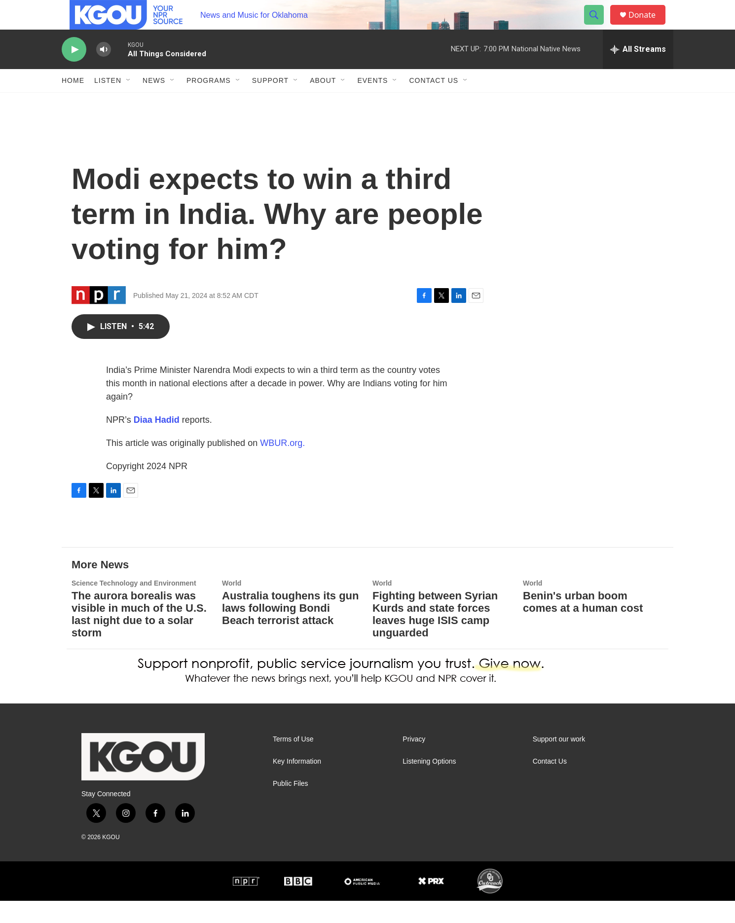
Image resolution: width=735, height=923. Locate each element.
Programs (208, 103)
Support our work (559, 761)
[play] (74, 71)
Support (270, 103)
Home (73, 103)
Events (372, 103)
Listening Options (429, 783)
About (323, 103)
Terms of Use (293, 761)
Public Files (290, 806)
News (154, 103)
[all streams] (638, 71)
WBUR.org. (282, 465)
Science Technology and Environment (134, 605)
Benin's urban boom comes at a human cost (583, 624)
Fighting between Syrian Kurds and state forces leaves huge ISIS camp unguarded (435, 636)
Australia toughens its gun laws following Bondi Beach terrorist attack (290, 630)
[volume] (103, 72)
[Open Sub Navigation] (129, 103)
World (231, 605)
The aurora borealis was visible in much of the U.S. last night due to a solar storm (139, 636)
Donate (648, 26)
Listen (107, 103)
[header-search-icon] (598, 26)
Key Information (297, 783)
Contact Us (433, 103)
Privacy (414, 761)
